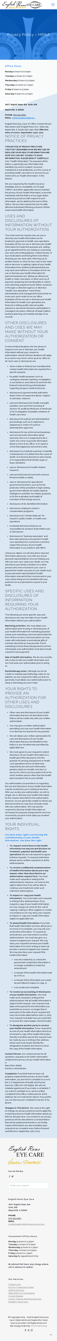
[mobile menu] (52, 4)
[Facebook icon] (25, 1330)
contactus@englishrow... (23, 118)
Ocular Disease (15, 1296)
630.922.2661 (19, 115)
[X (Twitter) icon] (28, 1330)
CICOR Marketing (39, 1326)
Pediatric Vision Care (18, 1302)
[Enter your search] (28, 1185)
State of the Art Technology (21, 1293)
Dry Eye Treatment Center (21, 1287)
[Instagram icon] (32, 1330)
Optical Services (16, 1290)
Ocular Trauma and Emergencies (24, 1299)
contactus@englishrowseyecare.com (26, 1224)
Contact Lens (14, 1284)
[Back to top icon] (51, 1335)
